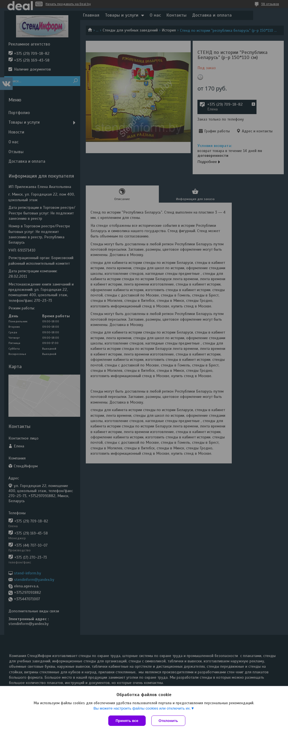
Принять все (127, 721)
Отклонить (168, 721)
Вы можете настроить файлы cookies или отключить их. (142, 708)
